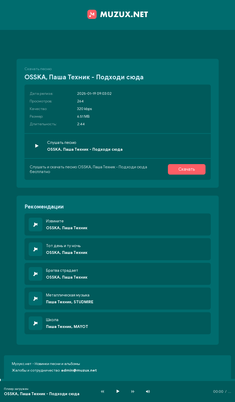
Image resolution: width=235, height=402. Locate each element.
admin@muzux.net (79, 370)
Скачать (186, 169)
